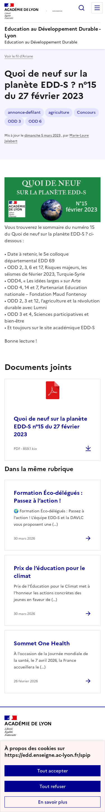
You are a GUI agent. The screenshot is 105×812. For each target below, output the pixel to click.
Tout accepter (52, 770)
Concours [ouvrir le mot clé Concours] (86, 112)
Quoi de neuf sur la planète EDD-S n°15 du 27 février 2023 (50, 426)
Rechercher (81, 7)
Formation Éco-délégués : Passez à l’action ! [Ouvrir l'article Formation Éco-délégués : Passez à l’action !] (48, 497)
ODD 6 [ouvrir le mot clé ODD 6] (35, 121)
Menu (97, 7)
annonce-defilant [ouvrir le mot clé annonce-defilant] (24, 112)
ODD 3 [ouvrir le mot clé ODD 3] (14, 121)
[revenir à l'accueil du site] (52, 32)
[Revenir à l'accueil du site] (28, 726)
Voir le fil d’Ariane (18, 56)
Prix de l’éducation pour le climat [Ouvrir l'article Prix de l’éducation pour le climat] (49, 572)
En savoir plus (52, 802)
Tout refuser (52, 786)
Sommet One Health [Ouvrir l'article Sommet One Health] (42, 643)
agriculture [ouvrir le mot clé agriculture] (58, 112)
